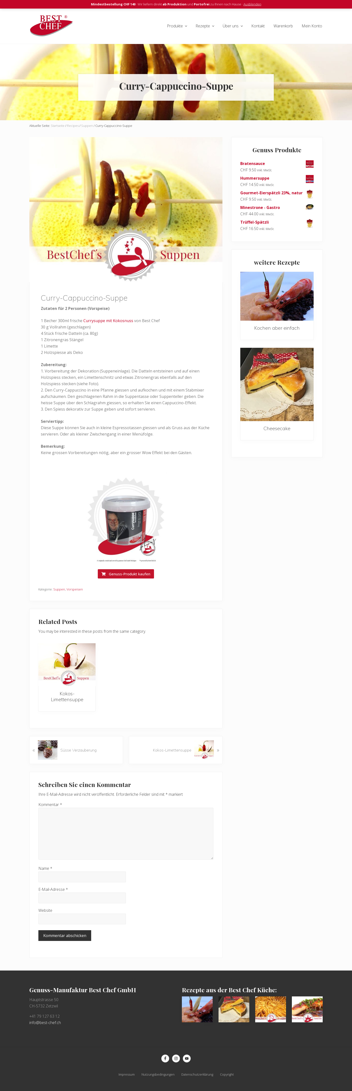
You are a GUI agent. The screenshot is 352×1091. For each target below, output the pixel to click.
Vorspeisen (74, 589)
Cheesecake (277, 428)
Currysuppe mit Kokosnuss (108, 320)
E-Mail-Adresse (53, 889)
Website (45, 910)
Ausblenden (252, 4)
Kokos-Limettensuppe (67, 696)
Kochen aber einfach (277, 328)
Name (45, 868)
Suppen (59, 589)
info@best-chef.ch (45, 1022)
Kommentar (50, 804)
